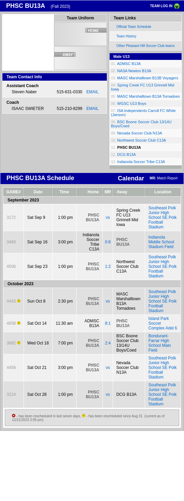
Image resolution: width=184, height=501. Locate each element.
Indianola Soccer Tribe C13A (141, 162)
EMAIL (92, 92)
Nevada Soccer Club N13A (139, 133)
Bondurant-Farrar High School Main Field (159, 343)
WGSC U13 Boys (131, 103)
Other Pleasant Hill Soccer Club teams (145, 46)
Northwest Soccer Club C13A (141, 140)
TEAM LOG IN (161, 6)
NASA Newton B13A (134, 71)
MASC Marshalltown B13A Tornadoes (148, 96)
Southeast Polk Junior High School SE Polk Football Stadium (162, 217)
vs (108, 217)
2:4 (108, 343)
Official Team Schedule (133, 27)
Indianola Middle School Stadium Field (161, 242)
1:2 (108, 266)
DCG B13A (126, 154)
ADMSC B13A (129, 64)
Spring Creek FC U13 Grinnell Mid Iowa (128, 217)
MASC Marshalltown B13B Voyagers (147, 78)
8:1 (108, 323)
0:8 (108, 242)
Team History (126, 36)
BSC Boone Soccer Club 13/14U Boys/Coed (127, 343)
